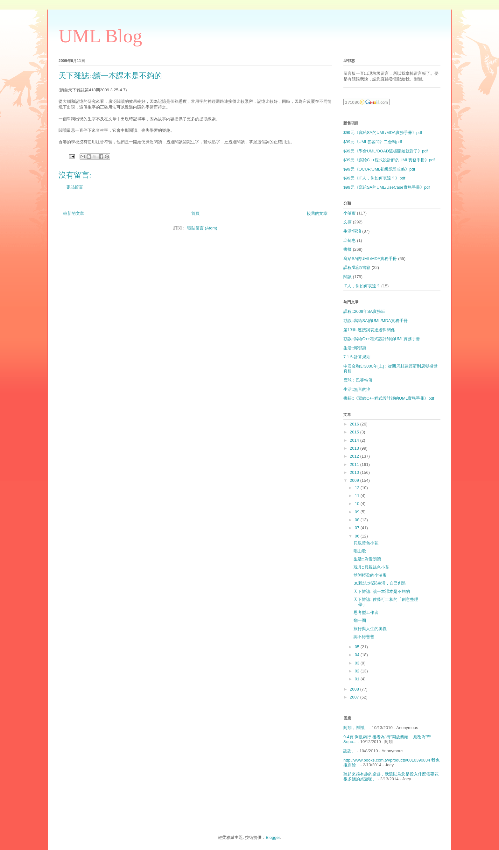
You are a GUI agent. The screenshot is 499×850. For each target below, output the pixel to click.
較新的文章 (73, 213)
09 (358, 511)
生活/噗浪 (352, 231)
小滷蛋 (349, 213)
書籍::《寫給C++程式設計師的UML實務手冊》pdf (388, 398)
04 (358, 654)
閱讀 (347, 276)
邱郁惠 (349, 240)
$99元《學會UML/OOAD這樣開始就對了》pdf (385, 151)
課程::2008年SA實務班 (364, 311)
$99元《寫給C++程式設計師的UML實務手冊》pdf (389, 160)
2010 (355, 472)
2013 (355, 448)
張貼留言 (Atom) (202, 228)
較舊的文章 (317, 213)
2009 (355, 480)
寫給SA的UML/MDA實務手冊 (370, 258)
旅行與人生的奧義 (370, 628)
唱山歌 (360, 551)
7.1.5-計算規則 (356, 357)
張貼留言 (75, 187)
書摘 (347, 249)
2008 (355, 689)
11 (358, 495)
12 (358, 487)
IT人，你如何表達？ (361, 286)
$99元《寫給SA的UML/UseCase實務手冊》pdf (386, 187)
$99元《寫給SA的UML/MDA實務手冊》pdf (382, 132)
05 (358, 646)
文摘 (347, 222)
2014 (355, 440)
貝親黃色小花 (366, 543)
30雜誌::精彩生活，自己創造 (380, 583)
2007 (355, 697)
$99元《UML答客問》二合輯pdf (372, 141)
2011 (355, 464)
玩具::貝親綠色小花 (371, 567)
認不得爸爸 (364, 636)
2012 (355, 456)
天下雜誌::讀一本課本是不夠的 (382, 591)
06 (358, 536)
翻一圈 (360, 620)
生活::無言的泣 (356, 389)
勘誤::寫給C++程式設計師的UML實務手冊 (381, 338)
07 (358, 527)
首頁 (195, 213)
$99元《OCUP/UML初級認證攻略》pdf (379, 169)
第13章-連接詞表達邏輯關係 (369, 329)
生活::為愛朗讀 (367, 559)
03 (358, 663)
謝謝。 (349, 750)
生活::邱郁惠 (354, 348)
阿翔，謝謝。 (355, 727)
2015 (355, 432)
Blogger (273, 837)
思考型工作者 (366, 612)
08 (358, 519)
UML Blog (100, 35)
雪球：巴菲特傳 (357, 380)
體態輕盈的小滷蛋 (370, 575)
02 (358, 671)
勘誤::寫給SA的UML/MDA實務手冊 (375, 320)
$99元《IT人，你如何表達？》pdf (374, 178)
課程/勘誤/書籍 (356, 267)
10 (358, 503)
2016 (355, 424)
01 (358, 679)
